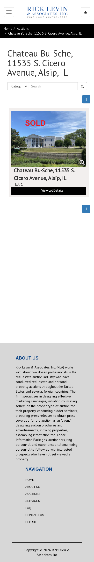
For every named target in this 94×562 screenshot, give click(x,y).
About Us (32, 487)
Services (32, 501)
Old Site (32, 522)
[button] (48, 191)
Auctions (23, 28)
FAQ (28, 508)
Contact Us (34, 515)
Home (8, 28)
